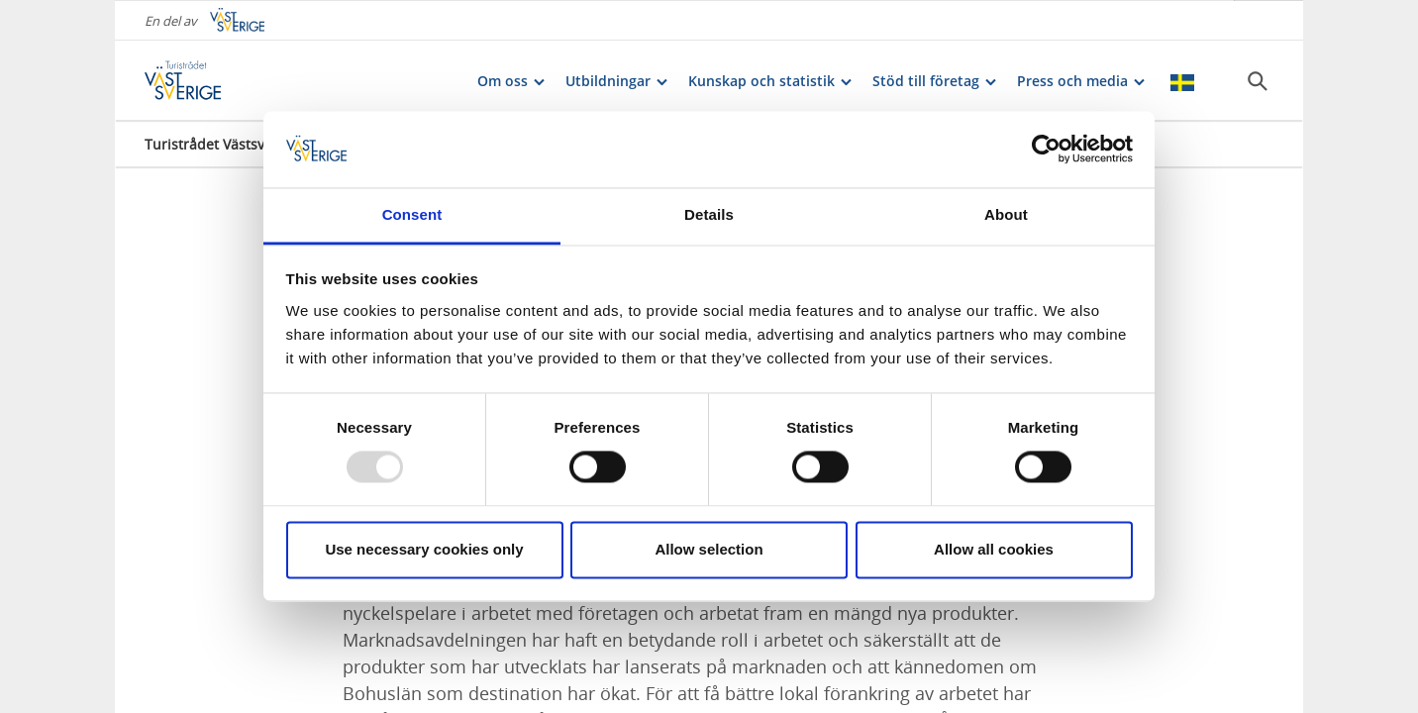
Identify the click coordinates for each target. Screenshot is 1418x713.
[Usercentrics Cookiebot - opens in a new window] (1046, 149)
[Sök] (1257, 80)
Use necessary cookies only (424, 549)
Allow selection (708, 549)
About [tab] (1006, 214)
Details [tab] (709, 214)
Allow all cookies (994, 549)
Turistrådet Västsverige (221, 143)
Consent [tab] (412, 214)
